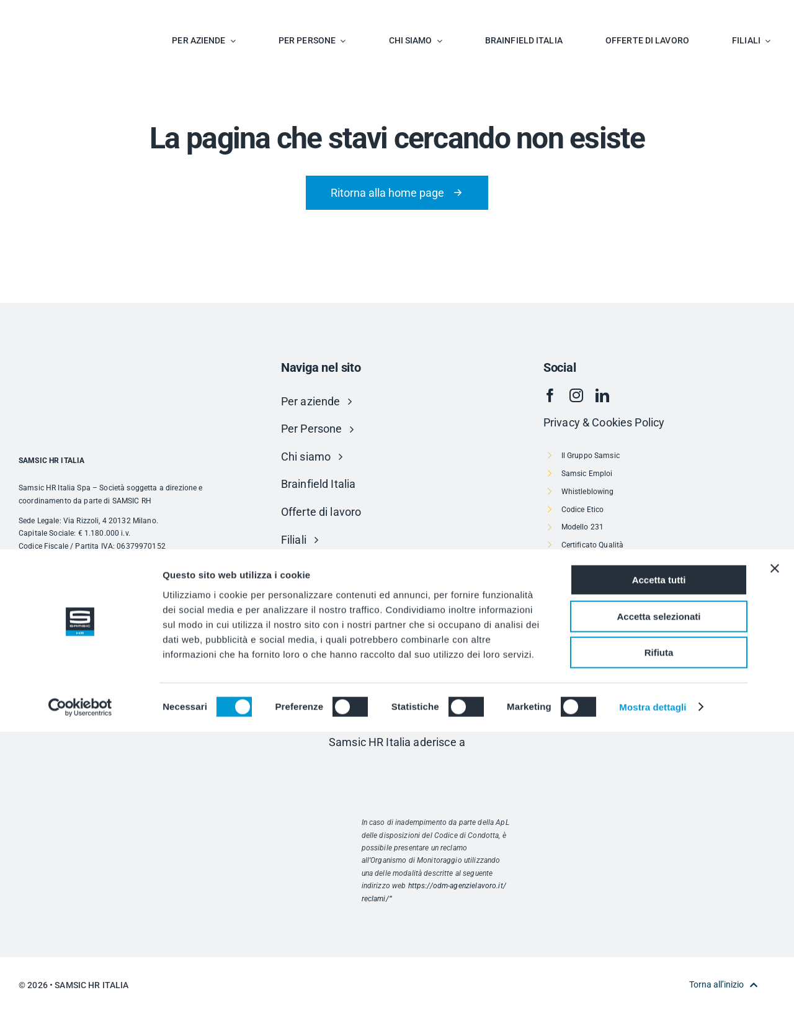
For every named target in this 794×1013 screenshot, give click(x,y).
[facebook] (550, 395)
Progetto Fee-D (586, 634)
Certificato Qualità (592, 545)
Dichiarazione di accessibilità (611, 669)
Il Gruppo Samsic (590, 455)
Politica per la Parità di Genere (613, 687)
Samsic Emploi (587, 473)
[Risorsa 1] (397, 768)
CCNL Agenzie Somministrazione (618, 581)
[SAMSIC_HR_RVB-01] (53, 12)
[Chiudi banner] (774, 849)
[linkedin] (602, 395)
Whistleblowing (587, 491)
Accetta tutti (659, 861)
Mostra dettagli (652, 988)
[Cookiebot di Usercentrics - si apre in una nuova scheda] (80, 988)
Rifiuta (659, 934)
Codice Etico (582, 509)
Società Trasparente (595, 652)
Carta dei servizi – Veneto (605, 616)
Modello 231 (582, 527)
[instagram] (576, 395)
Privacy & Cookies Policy (603, 422)
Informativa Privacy (595, 598)
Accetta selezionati (658, 898)
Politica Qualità (587, 563)
